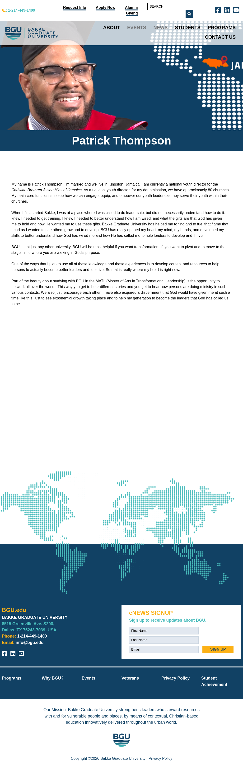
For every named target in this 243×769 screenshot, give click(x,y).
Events (136, 27)
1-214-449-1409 (32, 636)
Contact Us (220, 37)
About (111, 27)
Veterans (130, 678)
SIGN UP (218, 649)
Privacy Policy (175, 678)
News (161, 27)
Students (188, 27)
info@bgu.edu (30, 642)
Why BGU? (53, 678)
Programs (222, 27)
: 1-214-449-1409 (20, 10)
